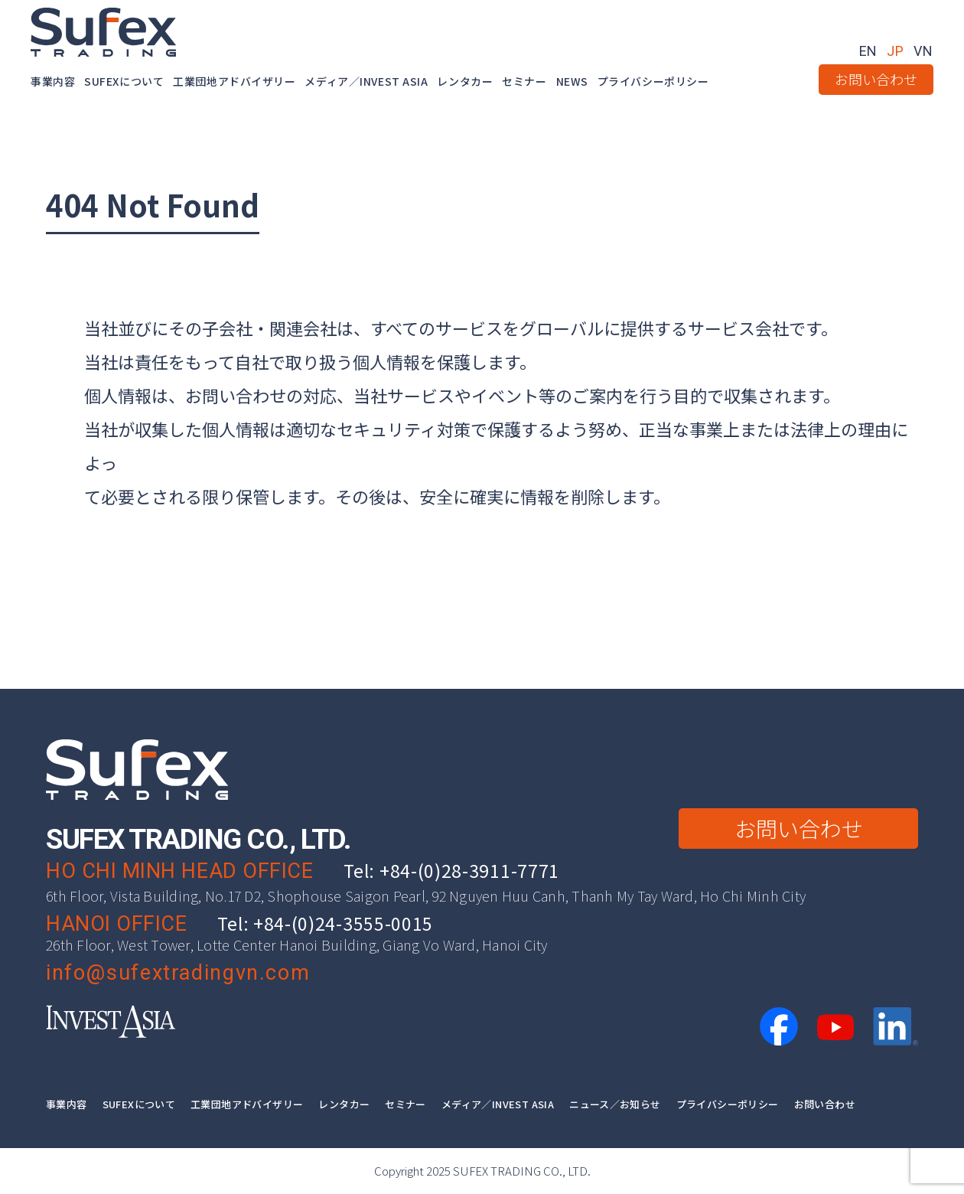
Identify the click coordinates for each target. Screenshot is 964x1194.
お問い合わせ (876, 79)
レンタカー (465, 81)
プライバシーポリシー (653, 81)
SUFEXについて (124, 81)
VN (923, 51)
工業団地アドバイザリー (234, 81)
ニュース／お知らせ (615, 1104)
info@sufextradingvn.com (178, 973)
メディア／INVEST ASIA (366, 81)
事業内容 (53, 81)
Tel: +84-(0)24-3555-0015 (325, 923)
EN (868, 51)
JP (895, 51)
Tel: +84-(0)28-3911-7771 (451, 870)
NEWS (572, 81)
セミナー (524, 81)
